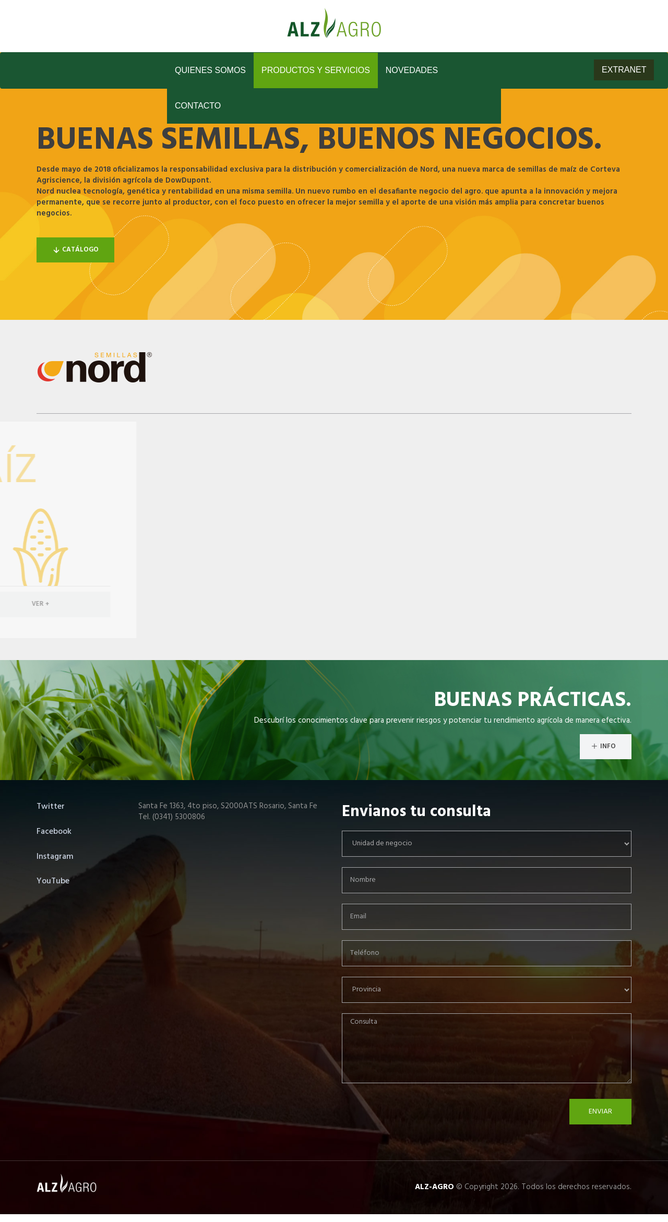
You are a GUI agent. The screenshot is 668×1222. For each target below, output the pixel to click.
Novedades (412, 70)
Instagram (55, 857)
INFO (603, 746)
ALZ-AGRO (434, 1187)
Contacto (198, 105)
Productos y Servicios (315, 70)
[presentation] (421, 1119)
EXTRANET (624, 69)
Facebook (54, 831)
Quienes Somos (210, 70)
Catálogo (75, 249)
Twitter (51, 806)
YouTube (53, 881)
